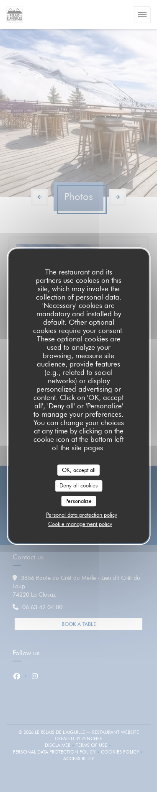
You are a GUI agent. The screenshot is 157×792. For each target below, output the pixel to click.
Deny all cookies (78, 485)
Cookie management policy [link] (80, 523)
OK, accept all (78, 469)
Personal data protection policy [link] (81, 514)
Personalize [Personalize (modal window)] (78, 500)
